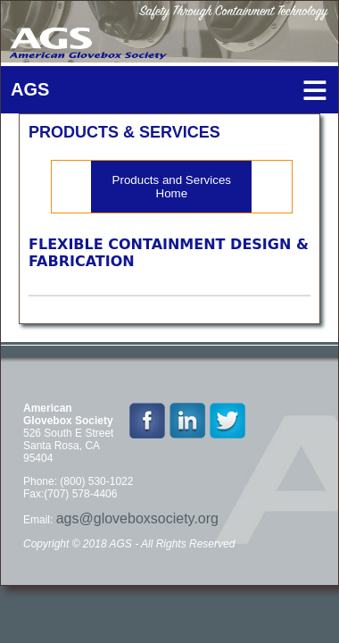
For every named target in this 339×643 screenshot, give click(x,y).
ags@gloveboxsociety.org (137, 518)
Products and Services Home (171, 186)
